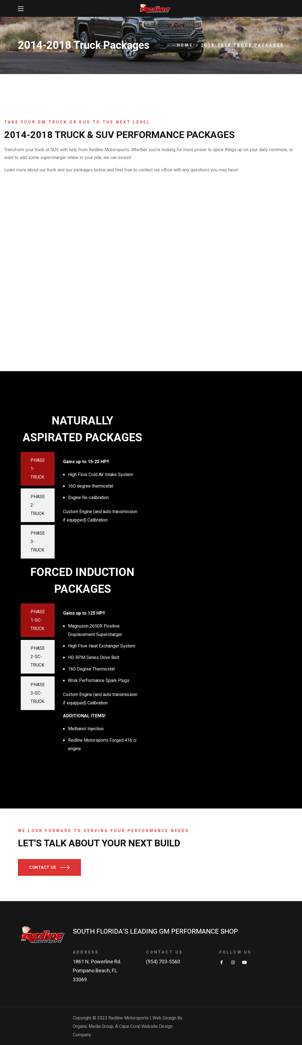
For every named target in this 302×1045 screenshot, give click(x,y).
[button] (49, 867)
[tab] (38, 469)
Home (185, 45)
